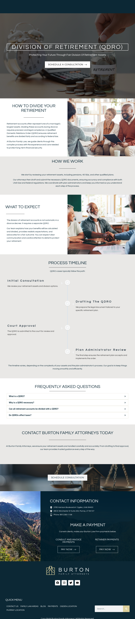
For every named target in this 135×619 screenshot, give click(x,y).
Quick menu (13, 600)
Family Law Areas (29, 606)
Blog (43, 606)
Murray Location (15, 610)
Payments (53, 606)
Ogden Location (68, 606)
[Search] (126, 608)
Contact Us (12, 606)
